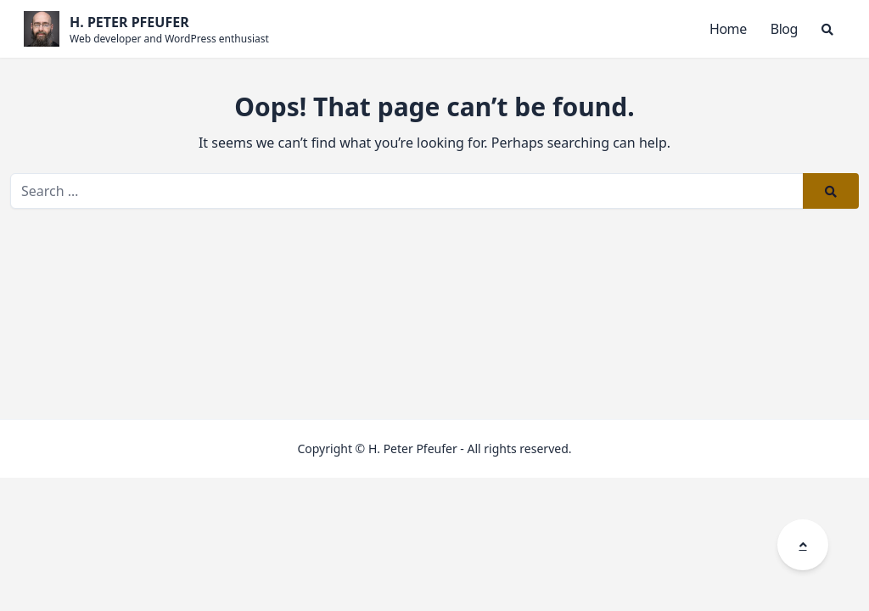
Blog (784, 29)
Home (728, 29)
